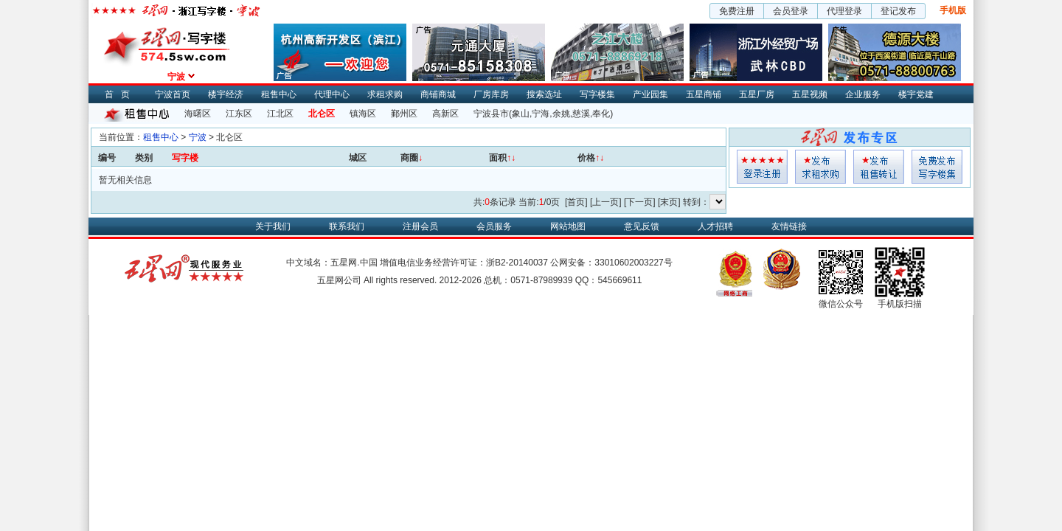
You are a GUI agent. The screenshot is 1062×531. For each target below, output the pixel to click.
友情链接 (789, 226)
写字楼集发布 (937, 167)
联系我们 (346, 226)
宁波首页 (172, 94)
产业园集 (650, 94)
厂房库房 (491, 94)
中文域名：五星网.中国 (331, 262)
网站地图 (568, 226)
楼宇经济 (225, 94)
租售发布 (878, 167)
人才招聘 (715, 226)
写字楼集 (597, 94)
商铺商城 (438, 94)
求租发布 (820, 167)
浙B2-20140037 (517, 262)
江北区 (280, 113)
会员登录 (790, 11)
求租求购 (385, 94)
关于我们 (273, 226)
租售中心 (278, 94)
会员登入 (762, 167)
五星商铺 (703, 94)
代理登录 (844, 11)
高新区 (445, 113)
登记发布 (898, 11)
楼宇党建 (916, 94)
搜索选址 (544, 94)
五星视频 (809, 94)
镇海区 (363, 113)
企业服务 (863, 94)
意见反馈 (641, 226)
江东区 (239, 113)
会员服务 (494, 226)
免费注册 (736, 11)
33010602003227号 (633, 262)
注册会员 (420, 226)
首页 (121, 94)
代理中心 (332, 94)
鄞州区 (404, 113)
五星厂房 (756, 94)
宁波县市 (491, 113)
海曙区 (197, 113)
